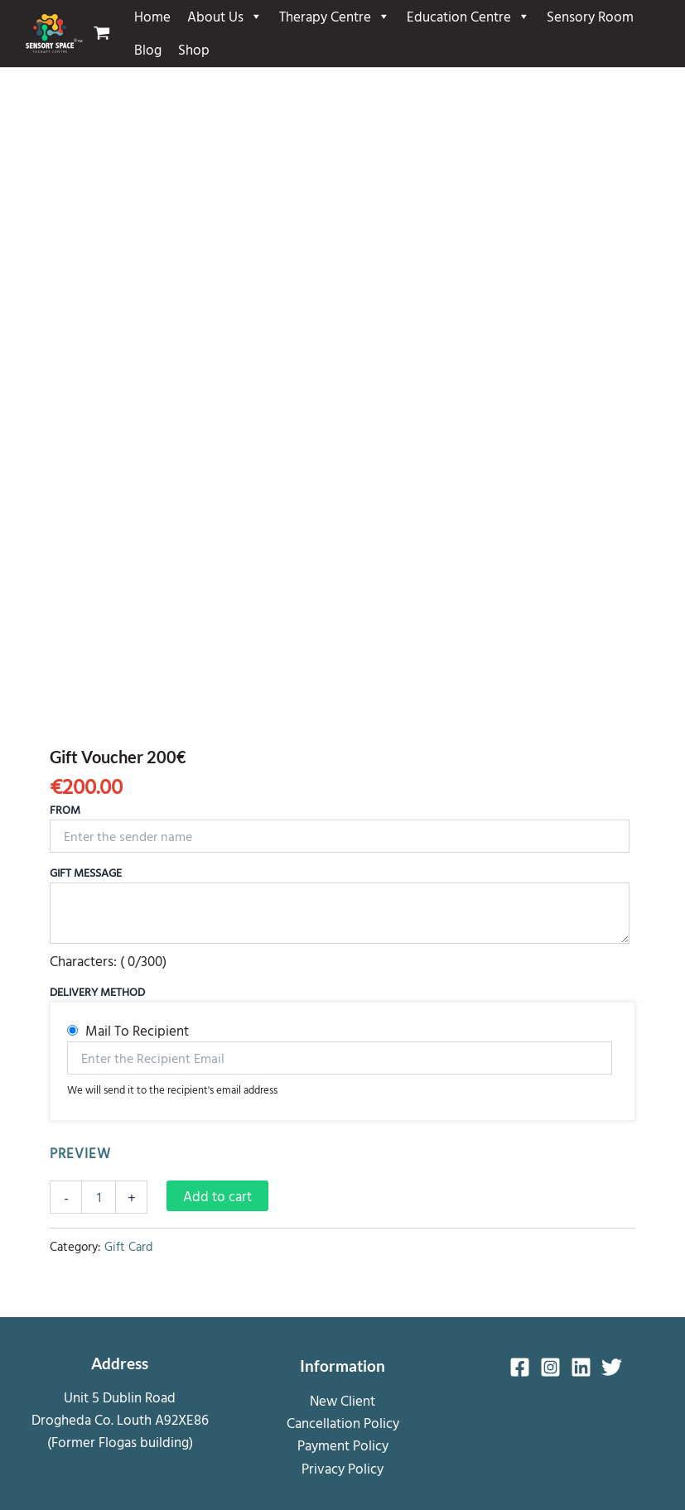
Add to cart (217, 1195)
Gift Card (128, 1246)
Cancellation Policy (343, 1422)
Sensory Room (590, 16)
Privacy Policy (342, 1468)
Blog (148, 49)
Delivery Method (97, 991)
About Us (225, 16)
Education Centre (468, 16)
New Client (342, 1400)
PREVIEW (80, 1152)
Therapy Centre (334, 16)
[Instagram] (550, 1367)
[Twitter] (611, 1367)
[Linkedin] (581, 1367)
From (65, 809)
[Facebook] (519, 1367)
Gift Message (86, 872)
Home (152, 16)
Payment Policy (342, 1445)
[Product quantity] (98, 1197)
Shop (194, 49)
